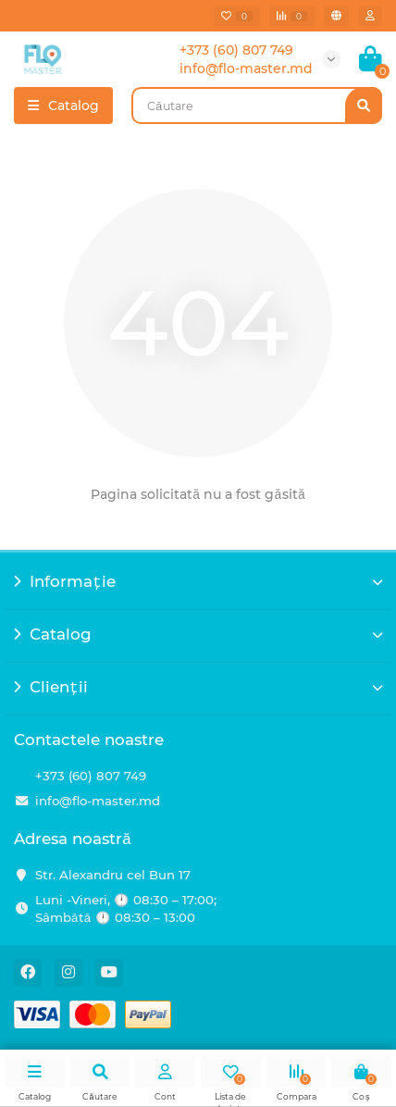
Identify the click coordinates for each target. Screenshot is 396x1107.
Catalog (198, 634)
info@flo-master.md (97, 800)
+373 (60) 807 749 (90, 775)
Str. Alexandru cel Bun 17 (113, 874)
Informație (198, 581)
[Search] (256, 105)
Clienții (198, 687)
